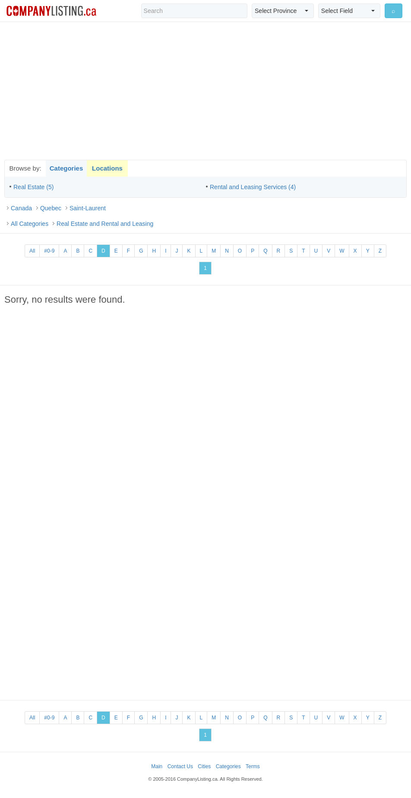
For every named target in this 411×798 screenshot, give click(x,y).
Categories (66, 168)
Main (156, 766)
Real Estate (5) (33, 187)
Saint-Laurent (88, 208)
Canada (21, 208)
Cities (204, 766)
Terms (253, 766)
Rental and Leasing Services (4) (253, 187)
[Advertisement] (205, 90)
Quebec (50, 208)
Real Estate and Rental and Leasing (105, 223)
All (32, 251)
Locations (107, 168)
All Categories (29, 223)
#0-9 (49, 251)
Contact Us (180, 766)
